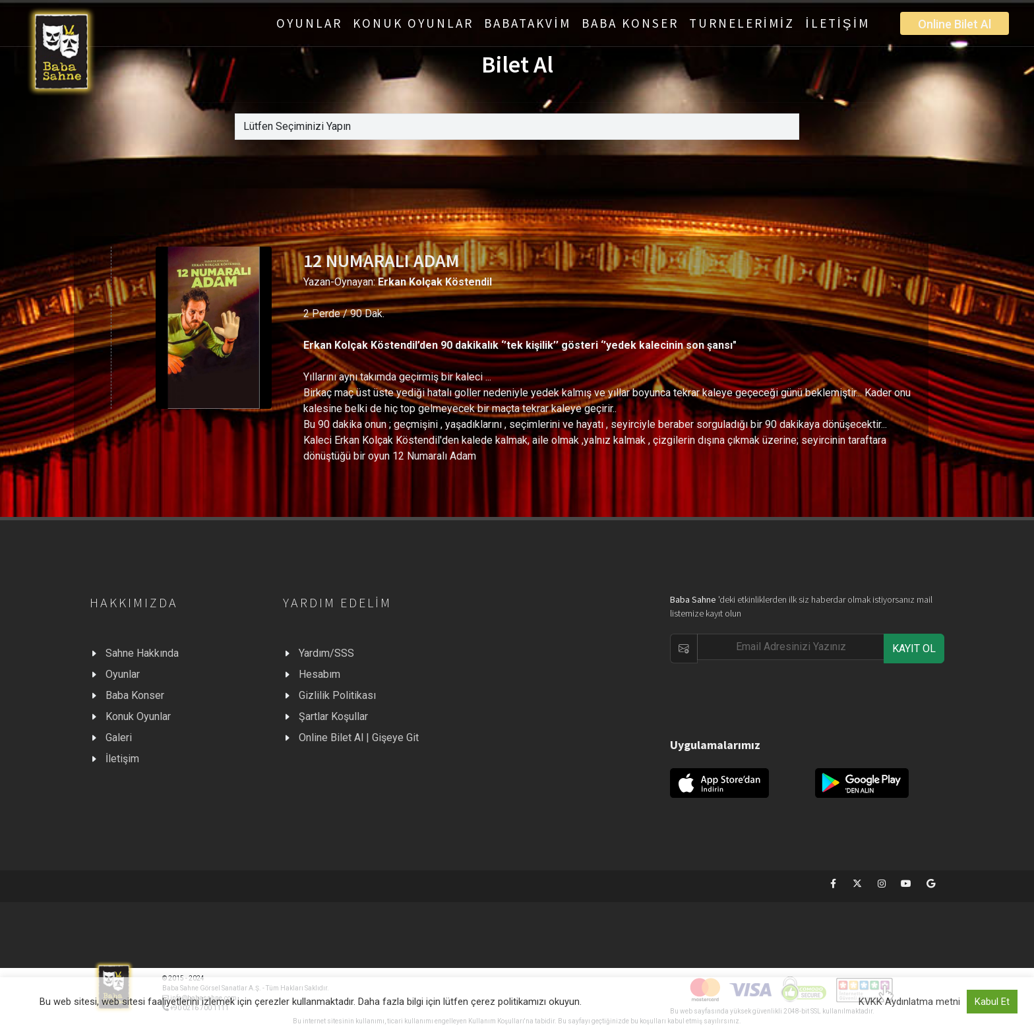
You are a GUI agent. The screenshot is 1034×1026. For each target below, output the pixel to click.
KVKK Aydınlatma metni (909, 1002)
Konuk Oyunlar (138, 716)
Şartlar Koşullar (333, 716)
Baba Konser (135, 695)
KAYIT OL (914, 648)
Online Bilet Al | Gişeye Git (359, 737)
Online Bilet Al (954, 24)
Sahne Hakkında (142, 653)
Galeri (119, 737)
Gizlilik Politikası (337, 695)
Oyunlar (123, 674)
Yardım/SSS (326, 653)
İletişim (122, 758)
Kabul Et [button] (992, 1002)
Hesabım (319, 674)
